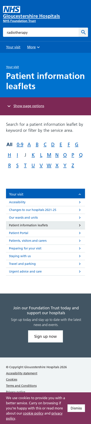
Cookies (11, 379)
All (9, 144)
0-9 (20, 144)
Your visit (12, 67)
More (34, 48)
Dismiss (76, 408)
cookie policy (33, 413)
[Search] (83, 32)
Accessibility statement (21, 373)
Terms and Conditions (21, 386)
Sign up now (45, 336)
